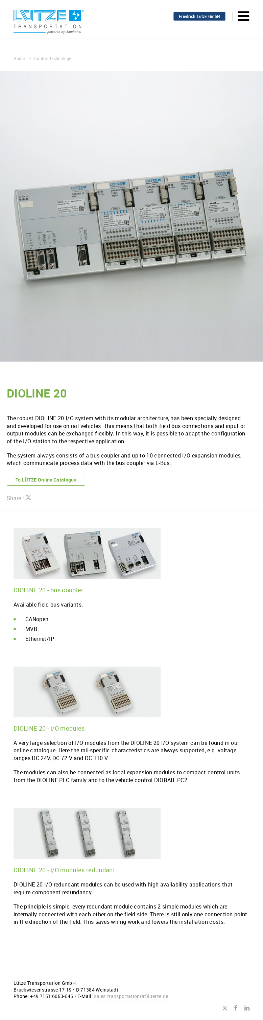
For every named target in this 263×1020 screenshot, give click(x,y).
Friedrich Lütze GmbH (199, 16)
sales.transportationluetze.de (131, 996)
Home (22, 58)
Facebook (235, 1008)
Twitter (224, 1008)
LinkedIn (246, 1008)
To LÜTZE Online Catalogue (46, 479)
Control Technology (52, 58)
